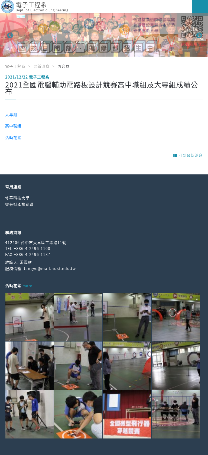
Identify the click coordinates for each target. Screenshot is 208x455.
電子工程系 (15, 66)
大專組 (11, 114)
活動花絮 (13, 137)
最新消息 (41, 66)
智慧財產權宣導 (19, 204)
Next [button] (198, 35)
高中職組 (13, 125)
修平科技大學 (17, 197)
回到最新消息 (188, 155)
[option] (104, 35)
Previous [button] (9, 35)
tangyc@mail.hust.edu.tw (50, 268)
